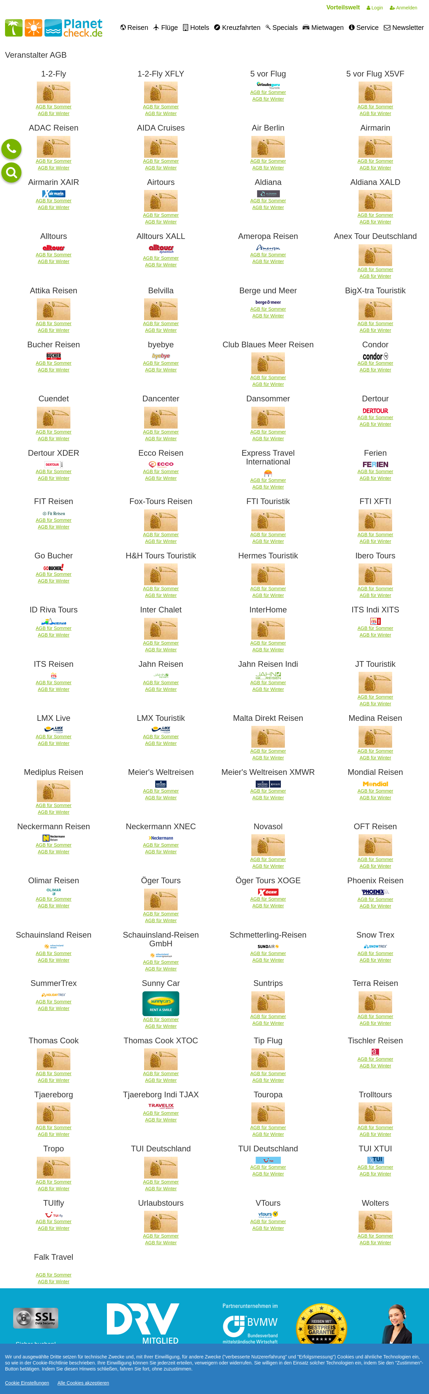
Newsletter (404, 27)
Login (375, 7)
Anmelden (403, 7)
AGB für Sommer (54, 106)
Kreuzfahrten (237, 27)
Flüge (165, 27)
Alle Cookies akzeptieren (83, 1383)
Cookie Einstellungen (27, 1383)
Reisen (134, 27)
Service (364, 27)
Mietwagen (323, 27)
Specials (281, 27)
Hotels (196, 27)
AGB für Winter (53, 113)
